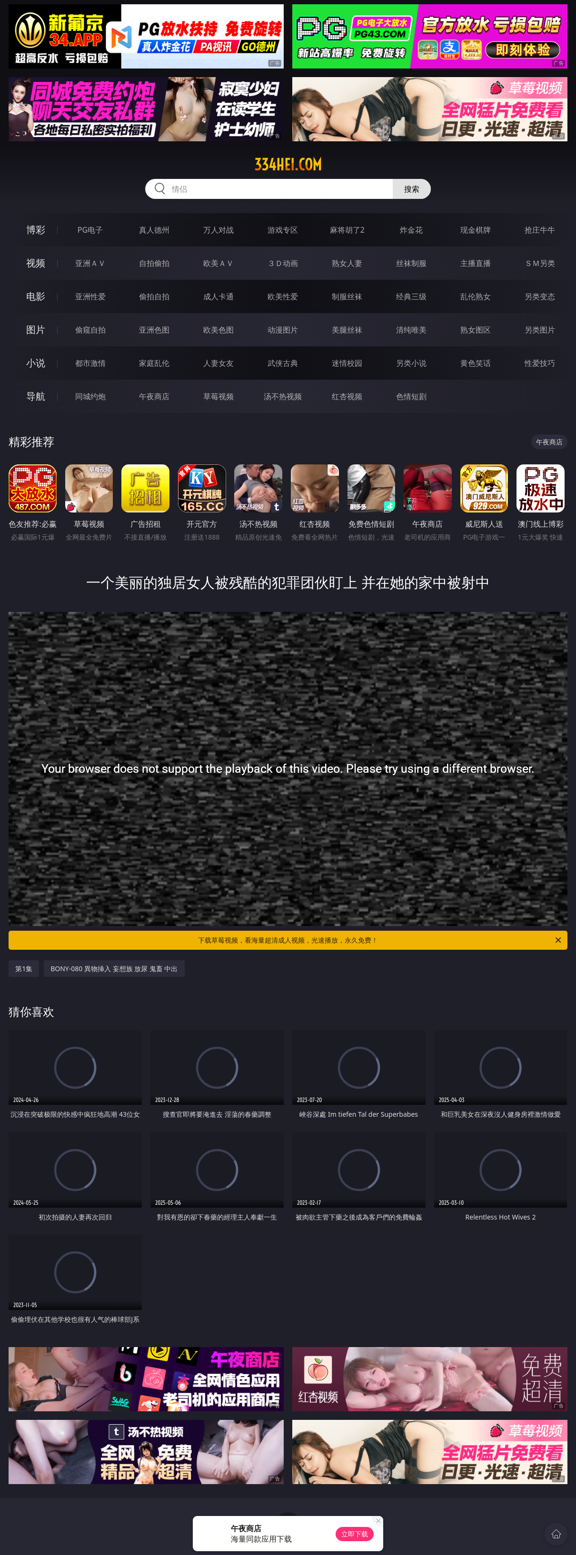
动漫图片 (283, 330)
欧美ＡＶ (218, 263)
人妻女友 (218, 363)
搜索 (411, 189)
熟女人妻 (347, 263)
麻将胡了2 (347, 230)
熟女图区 (475, 330)
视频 (35, 262)
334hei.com (288, 164)
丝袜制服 (411, 263)
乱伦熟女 (475, 296)
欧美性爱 (283, 296)
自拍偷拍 (154, 263)
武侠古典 (283, 363)
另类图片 (540, 330)
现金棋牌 (475, 230)
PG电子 (90, 230)
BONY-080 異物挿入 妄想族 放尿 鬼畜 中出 (114, 968)
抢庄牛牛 (540, 230)
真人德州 (154, 230)
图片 (35, 329)
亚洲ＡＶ (90, 263)
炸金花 (411, 230)
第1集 (23, 968)
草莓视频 (218, 396)
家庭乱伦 (154, 363)
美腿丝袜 (347, 330)
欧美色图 (218, 330)
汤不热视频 (283, 396)
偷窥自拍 (90, 330)
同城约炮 (90, 396)
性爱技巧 (540, 363)
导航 (35, 396)
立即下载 (354, 1533)
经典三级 (411, 296)
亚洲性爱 (90, 296)
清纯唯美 (411, 330)
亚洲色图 (154, 330)
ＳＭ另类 (540, 263)
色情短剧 (411, 396)
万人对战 (218, 230)
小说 (35, 362)
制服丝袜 (347, 296)
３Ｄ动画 (283, 263)
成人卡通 (218, 296)
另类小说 (411, 363)
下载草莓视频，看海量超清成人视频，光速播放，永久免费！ (380, 940)
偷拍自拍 (154, 296)
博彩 (35, 229)
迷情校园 (347, 363)
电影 (35, 296)
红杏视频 (347, 396)
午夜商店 (154, 396)
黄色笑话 (475, 363)
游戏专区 (283, 230)
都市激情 (90, 363)
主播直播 (475, 263)
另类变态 (540, 296)
